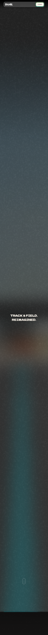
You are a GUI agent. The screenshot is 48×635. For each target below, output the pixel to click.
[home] (9, 4)
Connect (40, 4)
